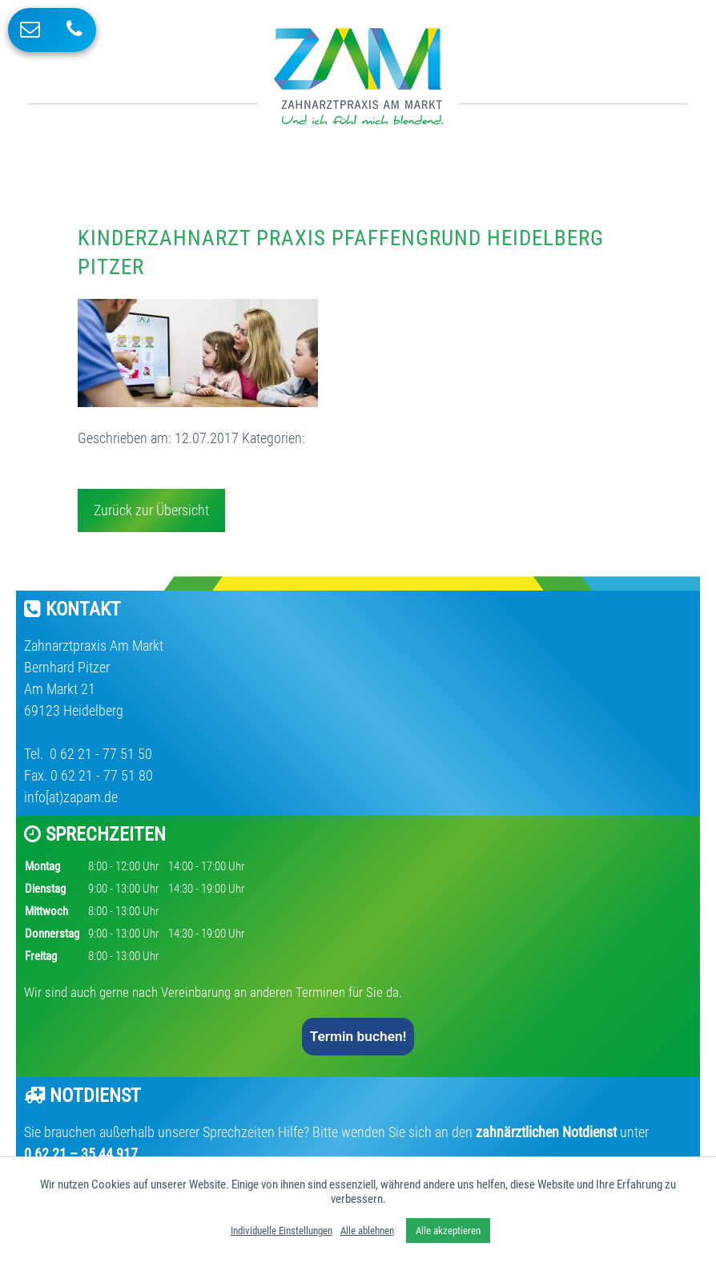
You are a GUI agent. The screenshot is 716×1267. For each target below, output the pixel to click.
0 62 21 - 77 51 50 (99, 753)
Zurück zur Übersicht (151, 510)
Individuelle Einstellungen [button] (281, 1231)
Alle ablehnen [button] (367, 1231)
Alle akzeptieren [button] (448, 1231)
